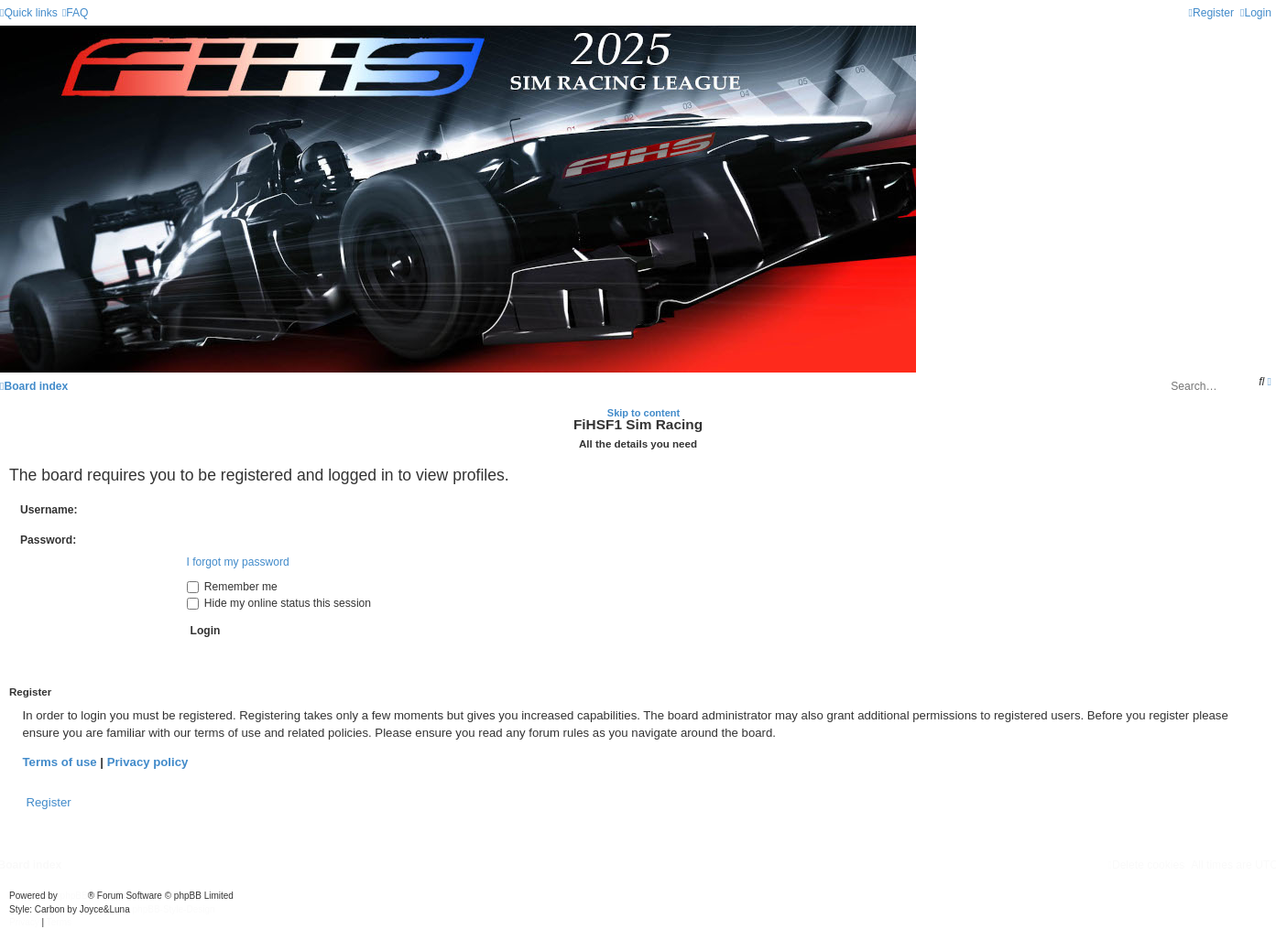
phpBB (74, 896)
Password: (48, 540)
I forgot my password (238, 562)
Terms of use (60, 762)
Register (49, 802)
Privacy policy (148, 762)
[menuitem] (75, 12)
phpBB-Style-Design (174, 909)
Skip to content (643, 412)
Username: (49, 509)
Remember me (232, 586)
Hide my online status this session (279, 603)
